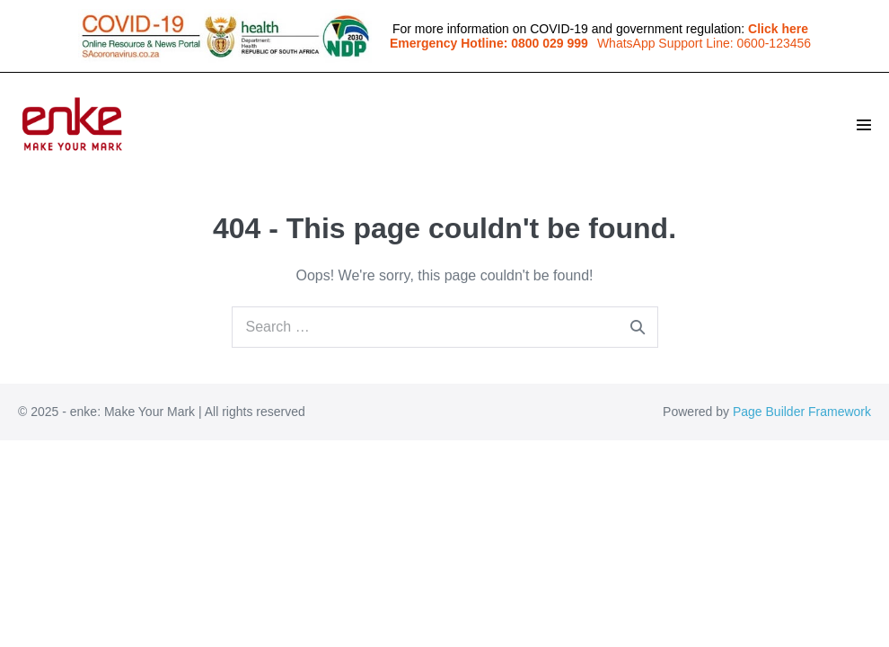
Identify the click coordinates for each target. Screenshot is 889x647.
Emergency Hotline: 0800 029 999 (489, 43)
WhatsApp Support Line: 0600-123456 (704, 43)
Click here (778, 29)
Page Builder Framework (802, 411)
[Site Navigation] (864, 125)
